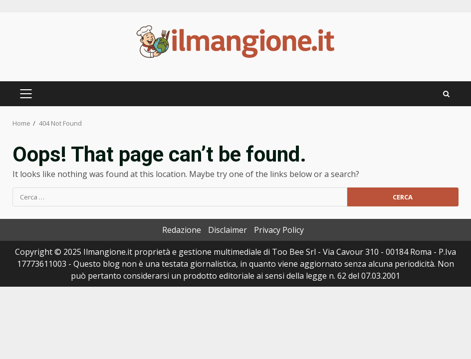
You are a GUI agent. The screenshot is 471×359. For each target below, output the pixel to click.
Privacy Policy (279, 229)
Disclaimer (227, 229)
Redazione (181, 229)
